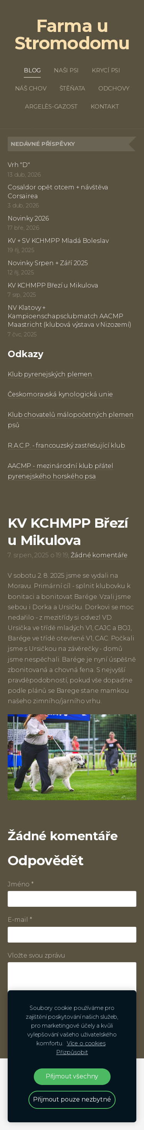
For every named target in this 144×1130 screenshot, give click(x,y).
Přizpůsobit (72, 1052)
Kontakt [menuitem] (105, 106)
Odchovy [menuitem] (113, 88)
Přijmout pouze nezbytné (72, 1099)
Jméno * (21, 884)
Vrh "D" (19, 165)
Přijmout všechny (72, 1076)
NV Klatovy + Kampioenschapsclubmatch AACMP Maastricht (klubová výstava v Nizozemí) (69, 316)
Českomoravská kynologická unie (60, 394)
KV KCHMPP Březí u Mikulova (53, 285)
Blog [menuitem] (32, 70)
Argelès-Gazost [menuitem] (51, 106)
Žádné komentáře (99, 555)
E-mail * (20, 919)
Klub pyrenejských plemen (51, 374)
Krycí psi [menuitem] (106, 70)
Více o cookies (86, 1043)
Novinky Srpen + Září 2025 (48, 263)
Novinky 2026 (28, 218)
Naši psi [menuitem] (66, 70)
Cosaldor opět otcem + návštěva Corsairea (58, 191)
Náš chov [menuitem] (30, 88)
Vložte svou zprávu (36, 955)
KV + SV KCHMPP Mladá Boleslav (58, 240)
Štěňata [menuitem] (72, 88)
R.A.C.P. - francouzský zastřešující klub (66, 445)
